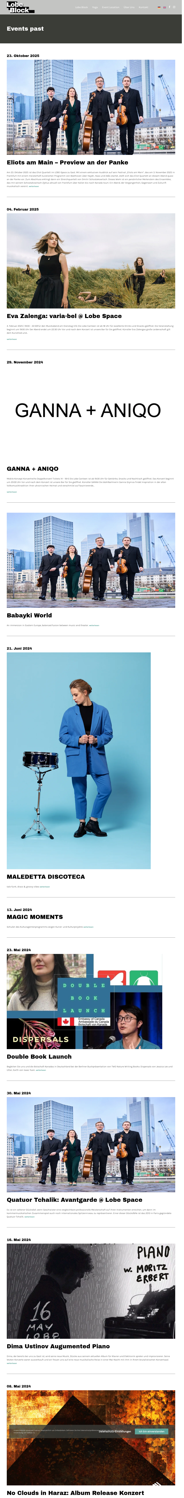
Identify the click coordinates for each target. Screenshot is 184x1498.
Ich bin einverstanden (151, 1431)
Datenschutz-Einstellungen (115, 1431)
